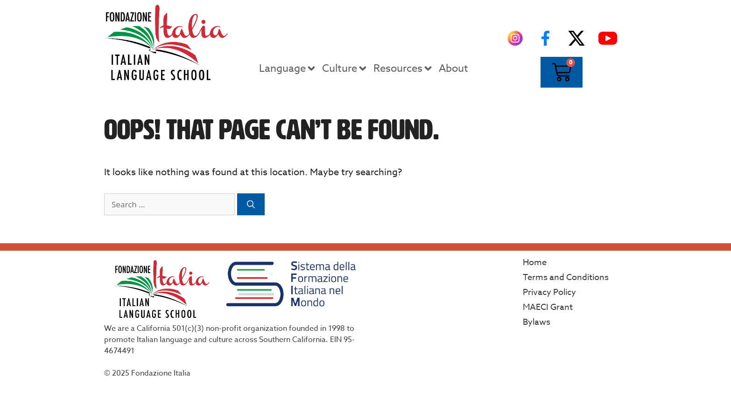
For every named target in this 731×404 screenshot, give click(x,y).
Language (288, 68)
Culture (345, 68)
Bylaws (536, 322)
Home (535, 262)
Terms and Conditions (566, 277)
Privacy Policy (549, 292)
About (453, 68)
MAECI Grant (548, 307)
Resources (403, 68)
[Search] (251, 204)
